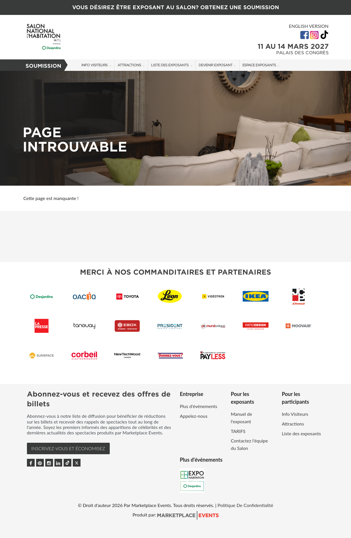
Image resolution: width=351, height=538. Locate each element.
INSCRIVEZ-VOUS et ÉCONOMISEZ (68, 448)
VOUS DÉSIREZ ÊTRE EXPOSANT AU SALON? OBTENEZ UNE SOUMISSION (175, 7)
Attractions (129, 65)
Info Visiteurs (94, 65)
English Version (309, 26)
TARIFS (238, 431)
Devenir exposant (215, 65)
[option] (175, 128)
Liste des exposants (170, 65)
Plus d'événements (198, 406)
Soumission (43, 66)
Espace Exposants (259, 65)
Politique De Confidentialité (245, 505)
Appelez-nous (193, 416)
